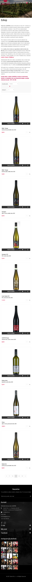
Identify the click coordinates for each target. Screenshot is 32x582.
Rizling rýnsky (5, 380)
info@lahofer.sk (6, 512)
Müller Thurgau (5, 128)
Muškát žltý (4, 464)
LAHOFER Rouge (5, 338)
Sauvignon (4, 211)
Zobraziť (4, 90)
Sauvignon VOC (5, 254)
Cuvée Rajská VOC (6, 296)
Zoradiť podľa (5, 84)
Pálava (3, 422)
